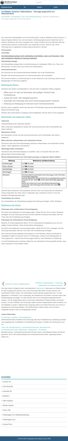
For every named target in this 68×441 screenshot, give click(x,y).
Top (24, 7)
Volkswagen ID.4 (9, 420)
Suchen (55, 7)
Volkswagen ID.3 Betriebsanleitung (16, 415)
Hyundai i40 (7, 391)
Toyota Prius (7, 424)
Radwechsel (40, 288)
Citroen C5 (7, 382)
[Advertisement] (34, 28)
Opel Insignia (8, 401)
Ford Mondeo (5, 17)
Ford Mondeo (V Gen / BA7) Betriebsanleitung (26, 17)
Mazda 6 (6, 396)
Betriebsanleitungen (6, 7)
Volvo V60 (6, 410)
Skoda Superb (8, 405)
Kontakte (39, 7)
